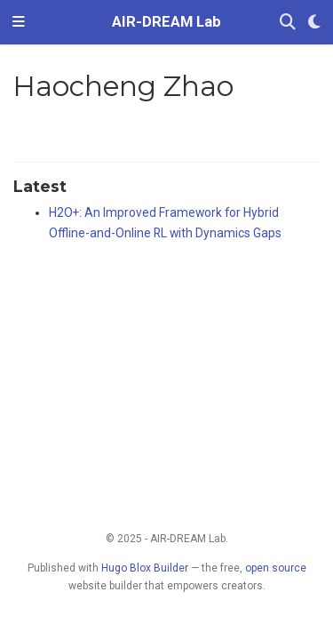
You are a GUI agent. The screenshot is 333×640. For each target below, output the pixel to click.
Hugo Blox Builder (144, 568)
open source (275, 568)
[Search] (288, 22)
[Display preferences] (314, 22)
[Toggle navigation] (18, 22)
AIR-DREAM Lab (166, 21)
